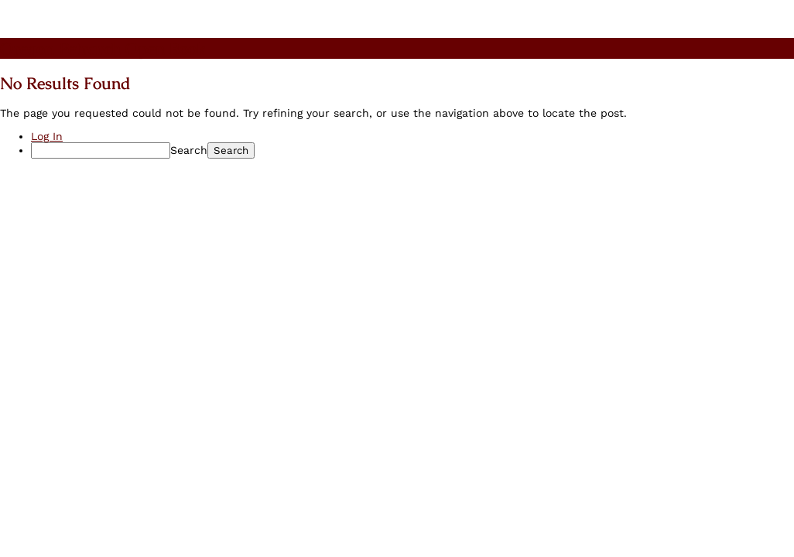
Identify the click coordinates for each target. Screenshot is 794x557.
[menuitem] (412, 150)
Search (188, 150)
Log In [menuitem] (47, 136)
